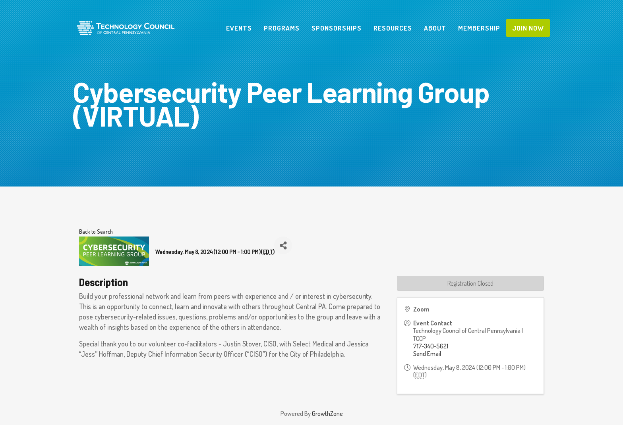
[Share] (283, 245)
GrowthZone (327, 413)
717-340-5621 (430, 346)
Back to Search (96, 231)
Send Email (427, 354)
